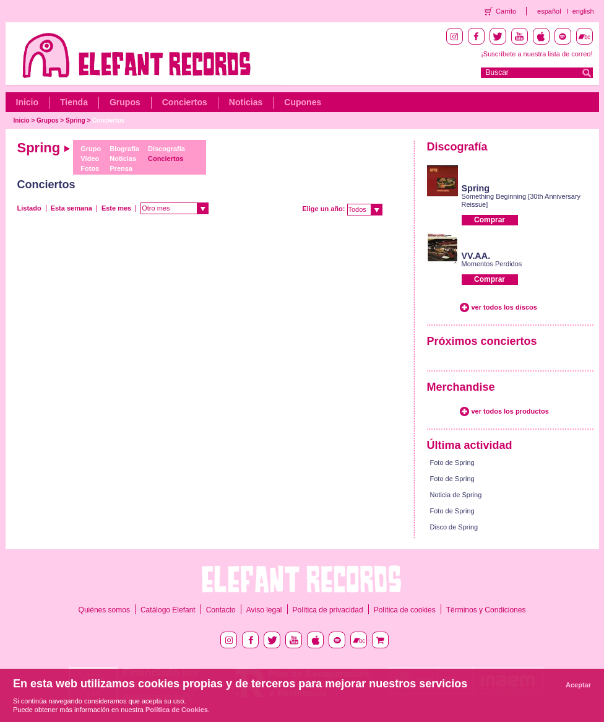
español (549, 11)
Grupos (125, 102)
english (583, 11)
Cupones (302, 102)
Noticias (245, 102)
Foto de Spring (452, 462)
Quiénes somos (104, 610)
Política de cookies (405, 610)
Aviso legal (264, 610)
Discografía (166, 148)
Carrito (506, 11)
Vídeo (89, 158)
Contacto (221, 610)
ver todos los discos (504, 307)
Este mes (116, 208)
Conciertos (184, 102)
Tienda (74, 102)
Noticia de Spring (456, 494)
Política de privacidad (328, 610)
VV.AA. (476, 256)
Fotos (89, 168)
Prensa (121, 168)
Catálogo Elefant (168, 610)
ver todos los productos (510, 411)
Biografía (124, 148)
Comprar (489, 219)
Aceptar (578, 685)
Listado (29, 208)
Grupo (90, 148)
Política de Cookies (176, 709)
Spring (75, 120)
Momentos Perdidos (492, 263)
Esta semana (71, 208)
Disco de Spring (454, 527)
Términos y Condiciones (486, 610)
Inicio (27, 102)
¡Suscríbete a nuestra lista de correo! (536, 54)
